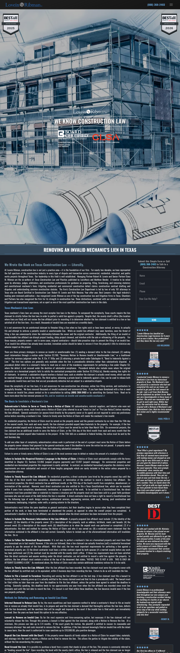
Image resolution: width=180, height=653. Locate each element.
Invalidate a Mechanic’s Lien (33, 401)
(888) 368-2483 (156, 4)
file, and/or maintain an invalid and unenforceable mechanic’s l (75, 395)
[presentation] (155, 312)
